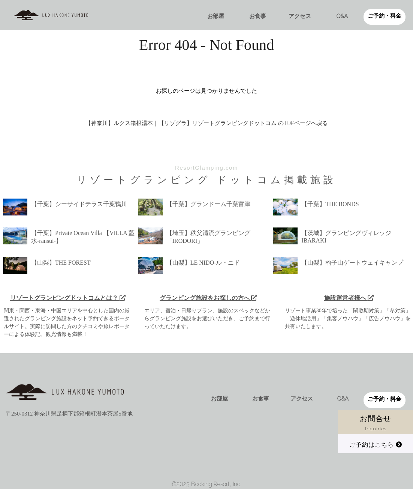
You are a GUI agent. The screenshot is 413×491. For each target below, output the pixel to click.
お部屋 (215, 16)
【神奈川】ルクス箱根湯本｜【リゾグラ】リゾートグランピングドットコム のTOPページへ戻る (206, 123)
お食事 (257, 16)
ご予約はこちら (375, 444)
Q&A (342, 16)
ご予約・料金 (384, 15)
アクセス (300, 16)
